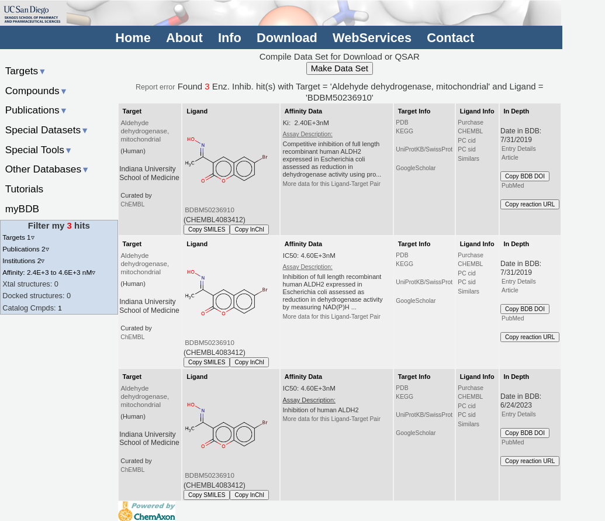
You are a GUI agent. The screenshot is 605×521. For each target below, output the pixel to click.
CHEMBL (470, 131)
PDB (402, 122)
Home (132, 37)
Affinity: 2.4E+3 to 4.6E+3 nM (48, 272)
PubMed (513, 185)
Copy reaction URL (530, 204)
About (184, 37)
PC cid (466, 140)
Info (229, 37)
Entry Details (518, 149)
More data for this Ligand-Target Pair (331, 184)
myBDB (22, 209)
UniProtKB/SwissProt (424, 149)
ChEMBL (132, 204)
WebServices (372, 37)
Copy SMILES (207, 229)
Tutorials (24, 189)
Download (287, 37)
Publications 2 (25, 249)
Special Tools (39, 150)
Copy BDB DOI (525, 176)
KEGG (404, 131)
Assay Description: (307, 134)
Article (510, 157)
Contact (450, 37)
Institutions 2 (23, 260)
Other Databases (47, 169)
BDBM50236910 (209, 209)
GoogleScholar (415, 168)
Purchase (470, 122)
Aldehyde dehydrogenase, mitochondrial (144, 131)
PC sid (466, 149)
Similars (468, 159)
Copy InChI (249, 229)
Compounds (36, 90)
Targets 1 (18, 237)
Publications (36, 110)
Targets (26, 71)
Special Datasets (47, 130)
